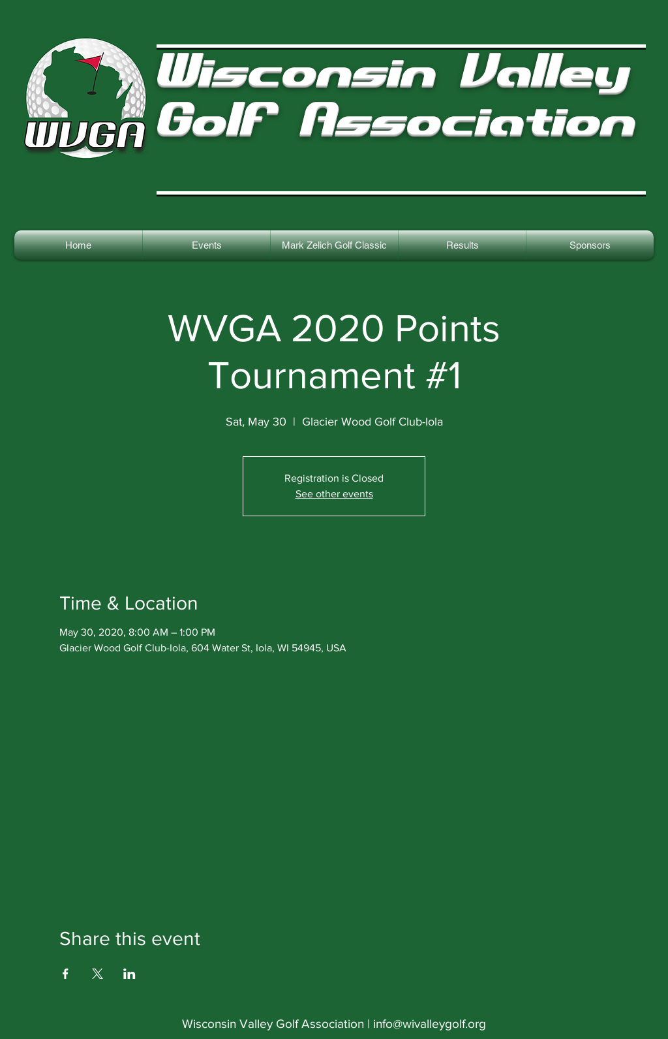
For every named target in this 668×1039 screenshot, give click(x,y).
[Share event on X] (97, 974)
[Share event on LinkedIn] (129, 974)
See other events (334, 493)
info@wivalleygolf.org (429, 1024)
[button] (462, 245)
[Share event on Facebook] (65, 974)
